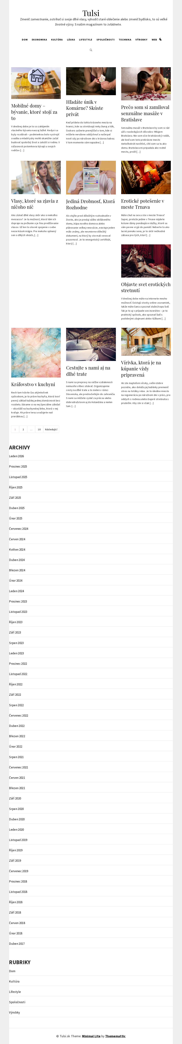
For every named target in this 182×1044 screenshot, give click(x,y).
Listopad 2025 (18, 477)
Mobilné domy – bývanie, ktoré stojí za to (34, 111)
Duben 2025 (17, 508)
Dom (25, 39)
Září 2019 (15, 861)
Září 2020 (15, 798)
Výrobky (141, 39)
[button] (160, 39)
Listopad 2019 (18, 840)
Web (154, 39)
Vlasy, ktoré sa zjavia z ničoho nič (34, 204)
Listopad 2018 (18, 892)
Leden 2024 (16, 591)
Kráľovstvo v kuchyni (33, 384)
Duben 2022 (17, 726)
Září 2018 (15, 912)
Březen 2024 (17, 570)
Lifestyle (85, 39)
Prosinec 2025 (18, 466)
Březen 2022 (17, 736)
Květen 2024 (17, 550)
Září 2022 (15, 695)
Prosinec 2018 (18, 881)
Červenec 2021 (18, 767)
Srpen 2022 (16, 705)
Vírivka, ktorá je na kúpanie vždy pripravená (141, 368)
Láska (71, 39)
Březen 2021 (17, 788)
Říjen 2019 (15, 850)
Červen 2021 (17, 778)
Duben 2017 (17, 944)
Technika (125, 39)
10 (39, 429)
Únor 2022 (15, 746)
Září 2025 (15, 498)
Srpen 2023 (16, 643)
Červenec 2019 (18, 871)
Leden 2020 (16, 830)
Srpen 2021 (16, 757)
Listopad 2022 (18, 674)
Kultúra (57, 39)
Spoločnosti (106, 39)
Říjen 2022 (15, 684)
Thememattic (115, 1036)
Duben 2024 (17, 560)
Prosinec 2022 (18, 664)
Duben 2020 (17, 819)
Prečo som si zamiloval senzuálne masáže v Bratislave (145, 113)
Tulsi (91, 12)
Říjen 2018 (15, 902)
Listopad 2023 (18, 612)
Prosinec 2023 (18, 601)
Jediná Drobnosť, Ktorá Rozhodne (90, 204)
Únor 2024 (15, 581)
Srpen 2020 (16, 809)
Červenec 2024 (18, 529)
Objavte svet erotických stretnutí (146, 287)
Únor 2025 (15, 518)
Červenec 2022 (18, 715)
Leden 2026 (16, 456)
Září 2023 (15, 632)
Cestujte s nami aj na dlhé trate (88, 371)
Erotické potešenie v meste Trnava (142, 204)
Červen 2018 (17, 923)
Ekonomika (39, 39)
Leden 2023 (16, 653)
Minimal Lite (91, 1036)
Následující (51, 429)
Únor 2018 (15, 933)
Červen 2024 (17, 539)
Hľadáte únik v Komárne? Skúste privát (84, 108)
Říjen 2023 (15, 622)
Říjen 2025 (15, 487)
